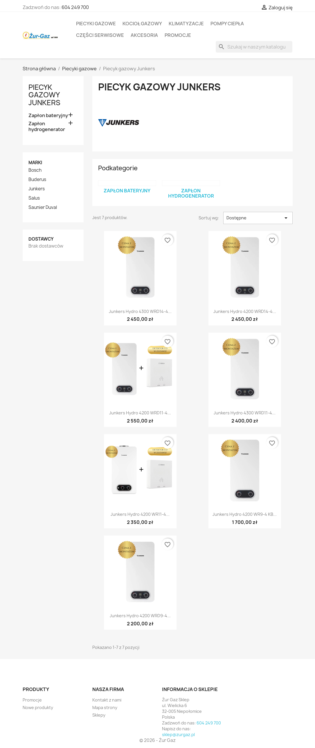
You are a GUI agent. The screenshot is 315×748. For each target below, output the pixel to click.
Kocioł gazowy (142, 23)
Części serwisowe (100, 35)
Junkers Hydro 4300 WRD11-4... (245, 413)
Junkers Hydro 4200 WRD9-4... (140, 615)
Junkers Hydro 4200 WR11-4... (140, 514)
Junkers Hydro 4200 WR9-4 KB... (245, 514)
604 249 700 (75, 7)
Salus (34, 198)
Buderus (37, 179)
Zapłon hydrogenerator (46, 127)
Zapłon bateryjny (48, 115)
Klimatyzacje (186, 23)
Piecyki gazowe (96, 23)
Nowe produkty (38, 707)
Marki (35, 163)
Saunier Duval (42, 207)
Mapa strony (104, 707)
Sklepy (98, 715)
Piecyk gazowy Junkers (44, 95)
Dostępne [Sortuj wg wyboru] (257, 217)
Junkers (36, 189)
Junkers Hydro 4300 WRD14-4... (140, 311)
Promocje (178, 35)
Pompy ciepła (227, 23)
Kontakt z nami (106, 700)
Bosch (35, 170)
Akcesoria (144, 35)
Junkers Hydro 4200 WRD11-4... (140, 413)
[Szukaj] (254, 47)
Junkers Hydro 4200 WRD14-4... (244, 311)
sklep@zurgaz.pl (178, 734)
